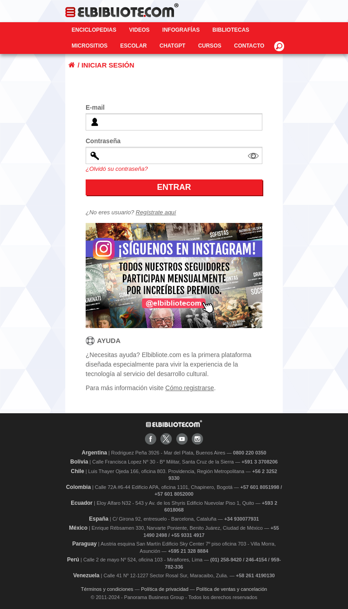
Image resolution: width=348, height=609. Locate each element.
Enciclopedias (94, 30)
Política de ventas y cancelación (231, 589)
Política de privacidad (164, 589)
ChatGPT (172, 46)
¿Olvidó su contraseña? (117, 168)
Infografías (181, 30)
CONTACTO (249, 46)
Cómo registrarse (189, 388)
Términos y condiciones (107, 589)
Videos (139, 30)
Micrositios (89, 46)
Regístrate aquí (156, 212)
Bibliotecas (231, 30)
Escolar (133, 46)
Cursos (209, 46)
